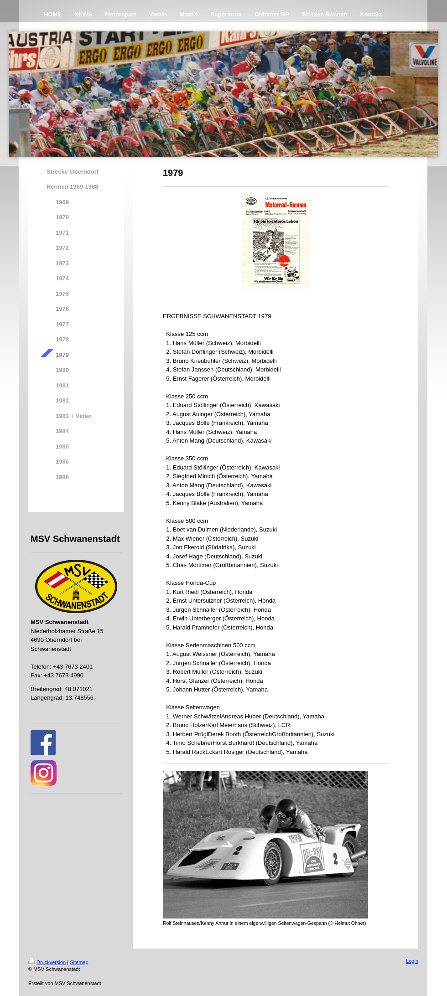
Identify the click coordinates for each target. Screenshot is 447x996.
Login (412, 961)
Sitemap (79, 962)
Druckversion (47, 962)
